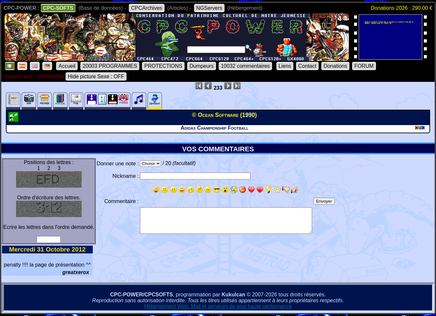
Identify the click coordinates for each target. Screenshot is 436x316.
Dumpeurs (201, 66)
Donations (335, 66)
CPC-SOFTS (58, 8)
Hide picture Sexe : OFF (96, 76)
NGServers (209, 8)
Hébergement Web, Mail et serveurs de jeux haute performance (218, 306)
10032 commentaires (245, 66)
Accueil (66, 66)
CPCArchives (146, 8)
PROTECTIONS (163, 66)
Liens (285, 66)
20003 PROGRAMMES (110, 66)
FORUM (364, 66)
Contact (307, 66)
